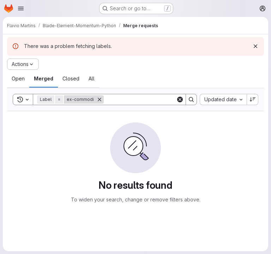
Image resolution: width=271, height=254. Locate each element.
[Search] (147, 99)
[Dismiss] (255, 46)
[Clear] (180, 99)
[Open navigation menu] (20, 8)
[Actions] (23, 64)
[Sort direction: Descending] (252, 99)
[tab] (18, 78)
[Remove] (99, 99)
